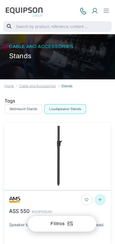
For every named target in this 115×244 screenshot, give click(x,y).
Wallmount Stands (23, 109)
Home (9, 86)
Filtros (58, 223)
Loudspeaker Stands (65, 109)
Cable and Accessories (41, 46)
